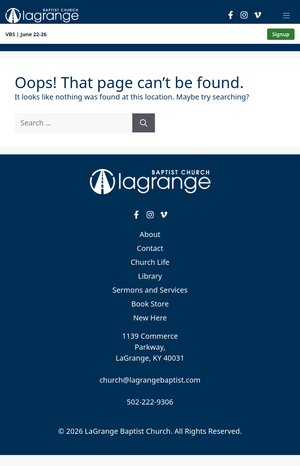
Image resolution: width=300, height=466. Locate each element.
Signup (280, 34)
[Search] (143, 122)
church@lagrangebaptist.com (150, 380)
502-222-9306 (150, 402)
